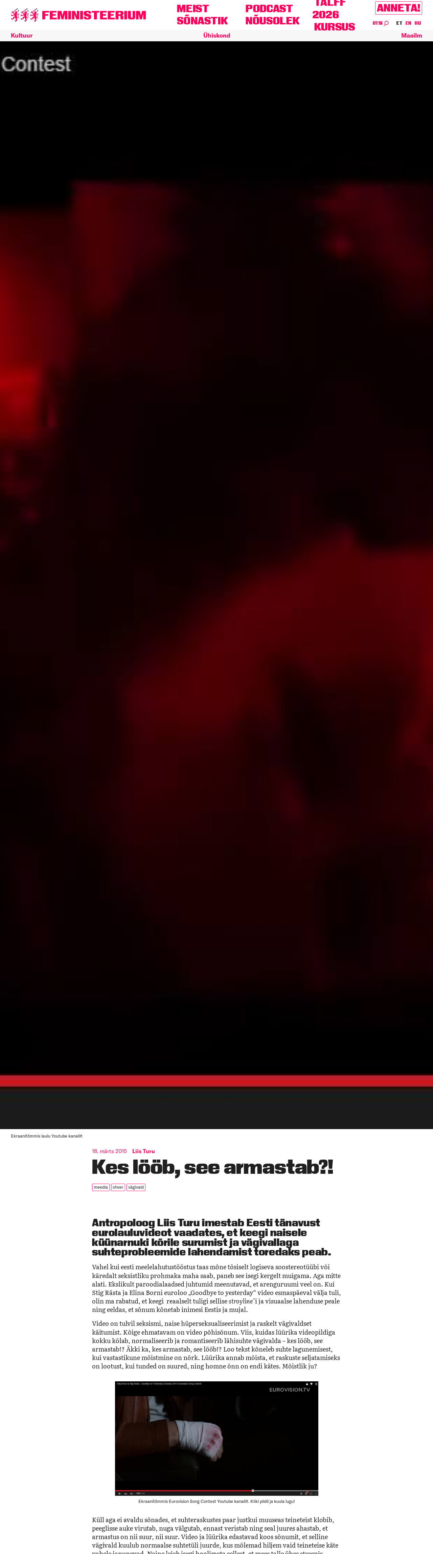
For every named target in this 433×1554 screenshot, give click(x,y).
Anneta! (398, 8)
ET (399, 23)
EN (409, 23)
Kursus (334, 27)
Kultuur (21, 35)
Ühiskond (216, 35)
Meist (193, 9)
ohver (118, 1187)
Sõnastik (202, 21)
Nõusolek (273, 21)
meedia (101, 1187)
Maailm (411, 35)
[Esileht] (78, 15)
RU (418, 23)
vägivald (136, 1187)
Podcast (269, 9)
